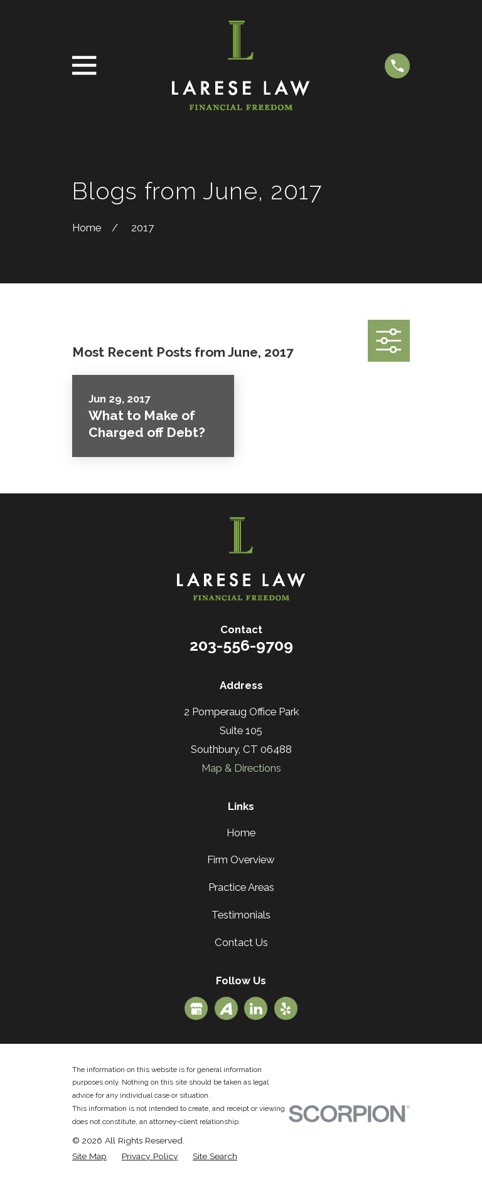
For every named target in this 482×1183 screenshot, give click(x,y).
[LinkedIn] (256, 1008)
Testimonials (241, 914)
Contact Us (241, 942)
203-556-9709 (241, 645)
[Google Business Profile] (196, 1008)
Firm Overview (241, 859)
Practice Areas (241, 887)
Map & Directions (241, 768)
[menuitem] (89, 1156)
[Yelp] (285, 1008)
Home (241, 832)
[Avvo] (226, 1008)
